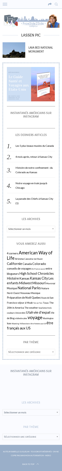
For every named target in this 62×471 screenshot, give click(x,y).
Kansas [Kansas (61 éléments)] (24, 278)
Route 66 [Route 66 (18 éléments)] (45, 298)
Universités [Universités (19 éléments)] (20, 313)
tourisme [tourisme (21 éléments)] (43, 308)
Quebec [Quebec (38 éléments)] (36, 297)
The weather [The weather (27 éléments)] (31, 307)
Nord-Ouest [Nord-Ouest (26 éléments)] (13, 293)
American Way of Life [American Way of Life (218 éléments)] (30, 255)
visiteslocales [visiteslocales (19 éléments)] (21, 318)
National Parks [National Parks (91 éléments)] (29, 288)
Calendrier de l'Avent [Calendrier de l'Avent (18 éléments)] (33, 259)
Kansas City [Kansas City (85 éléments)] (39, 278)
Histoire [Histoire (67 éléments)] (13, 278)
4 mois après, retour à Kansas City (33, 156)
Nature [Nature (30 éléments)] (45, 288)
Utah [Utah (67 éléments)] (29, 312)
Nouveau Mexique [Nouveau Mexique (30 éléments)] (30, 293)
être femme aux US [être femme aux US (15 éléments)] (38, 324)
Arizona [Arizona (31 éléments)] (19, 258)
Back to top (30, 464)
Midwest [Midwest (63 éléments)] (25, 283)
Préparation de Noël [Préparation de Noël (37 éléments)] (19, 297)
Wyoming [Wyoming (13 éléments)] (15, 324)
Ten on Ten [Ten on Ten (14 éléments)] (37, 303)
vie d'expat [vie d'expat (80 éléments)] (42, 312)
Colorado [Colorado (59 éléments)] (39, 264)
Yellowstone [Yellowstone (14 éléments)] (25, 324)
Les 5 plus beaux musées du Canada (34, 145)
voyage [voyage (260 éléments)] (35, 317)
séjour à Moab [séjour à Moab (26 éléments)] (25, 302)
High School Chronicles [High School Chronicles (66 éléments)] (36, 273)
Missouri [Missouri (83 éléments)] (39, 283)
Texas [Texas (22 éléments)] (46, 302)
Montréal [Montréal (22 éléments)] (50, 283)
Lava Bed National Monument (40, 49)
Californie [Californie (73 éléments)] (14, 263)
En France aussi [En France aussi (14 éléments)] (38, 269)
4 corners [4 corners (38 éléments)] (12, 253)
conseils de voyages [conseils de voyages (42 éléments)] (19, 268)
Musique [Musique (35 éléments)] (12, 288)
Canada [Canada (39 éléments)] (27, 264)
